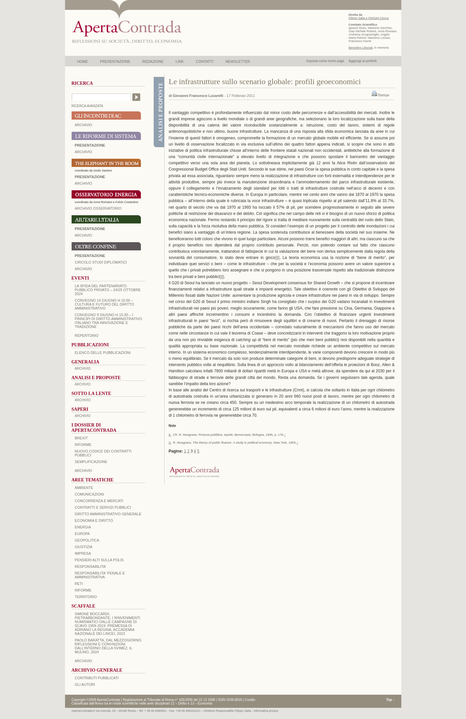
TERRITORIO (86, 597)
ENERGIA (83, 527)
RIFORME (83, 590)
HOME (82, 61)
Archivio (83, 235)
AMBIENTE (84, 488)
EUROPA (82, 534)
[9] (222, 276)
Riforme (83, 445)
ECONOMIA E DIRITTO (94, 520)
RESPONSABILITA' (90, 566)
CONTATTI (204, 61)
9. (170, 442)
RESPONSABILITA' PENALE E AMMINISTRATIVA (100, 575)
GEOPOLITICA (87, 540)
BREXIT (81, 438)
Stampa (383, 95)
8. (170, 434)
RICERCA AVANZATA (87, 106)
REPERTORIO (87, 335)
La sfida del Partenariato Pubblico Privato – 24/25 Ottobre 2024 (108, 290)
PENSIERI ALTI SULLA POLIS (99, 560)
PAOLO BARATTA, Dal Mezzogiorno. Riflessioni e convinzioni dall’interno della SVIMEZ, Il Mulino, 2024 (109, 646)
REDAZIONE (153, 61)
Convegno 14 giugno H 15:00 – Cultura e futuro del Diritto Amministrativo (104, 304)
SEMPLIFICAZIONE (91, 462)
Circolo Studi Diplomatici (101, 262)
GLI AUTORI (85, 684)
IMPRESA (83, 553)
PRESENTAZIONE (115, 61)
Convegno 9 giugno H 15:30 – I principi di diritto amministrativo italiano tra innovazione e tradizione (108, 321)
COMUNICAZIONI (89, 494)
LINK (180, 61)
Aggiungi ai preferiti (362, 61)
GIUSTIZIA (84, 547)
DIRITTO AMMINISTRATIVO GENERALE (108, 514)
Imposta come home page (325, 61)
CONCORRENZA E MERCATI (99, 501)
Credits (250, 700)
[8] (277, 257)
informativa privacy (266, 710)
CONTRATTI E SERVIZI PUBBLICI (103, 507)
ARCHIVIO (83, 125)
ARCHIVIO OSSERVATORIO (98, 208)
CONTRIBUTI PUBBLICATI (97, 678)
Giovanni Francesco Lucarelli (198, 96)
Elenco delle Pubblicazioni (103, 353)
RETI (79, 584)
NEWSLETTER (238, 61)
